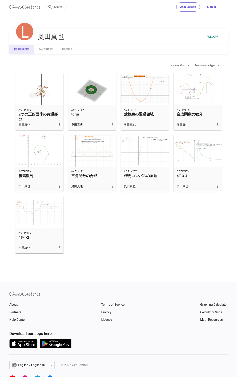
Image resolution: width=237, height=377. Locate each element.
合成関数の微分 (190, 114)
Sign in (211, 7)
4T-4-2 (24, 237)
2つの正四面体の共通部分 (38, 116)
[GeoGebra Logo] (24, 7)
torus (75, 114)
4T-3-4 (182, 176)
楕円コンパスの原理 (140, 176)
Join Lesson (188, 7)
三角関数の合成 (84, 176)
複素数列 (26, 176)
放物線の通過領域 (139, 114)
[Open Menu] (225, 7)
